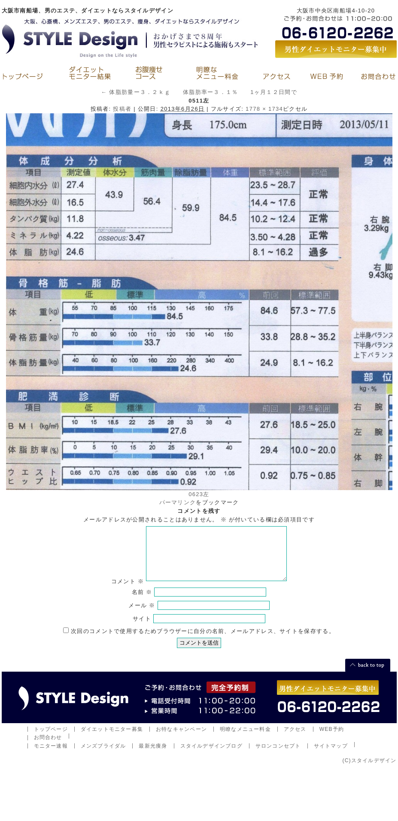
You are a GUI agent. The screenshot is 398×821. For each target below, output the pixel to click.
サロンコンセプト (278, 756)
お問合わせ (48, 748)
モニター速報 (51, 756)
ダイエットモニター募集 (112, 739)
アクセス (295, 739)
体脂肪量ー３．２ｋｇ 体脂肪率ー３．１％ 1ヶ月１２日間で (199, 92)
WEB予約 (331, 739)
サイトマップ (331, 756)
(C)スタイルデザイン (369, 771)
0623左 (198, 494)
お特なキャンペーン (181, 739)
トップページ (51, 739)
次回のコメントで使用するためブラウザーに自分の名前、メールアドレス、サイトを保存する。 (203, 641)
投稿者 (122, 109)
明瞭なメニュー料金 (245, 739)
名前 (142, 602)
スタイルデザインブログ (211, 756)
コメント (127, 591)
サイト (142, 629)
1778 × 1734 (264, 109)
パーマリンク (177, 502)
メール (141, 615)
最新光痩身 (153, 756)
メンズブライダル (103, 756)
